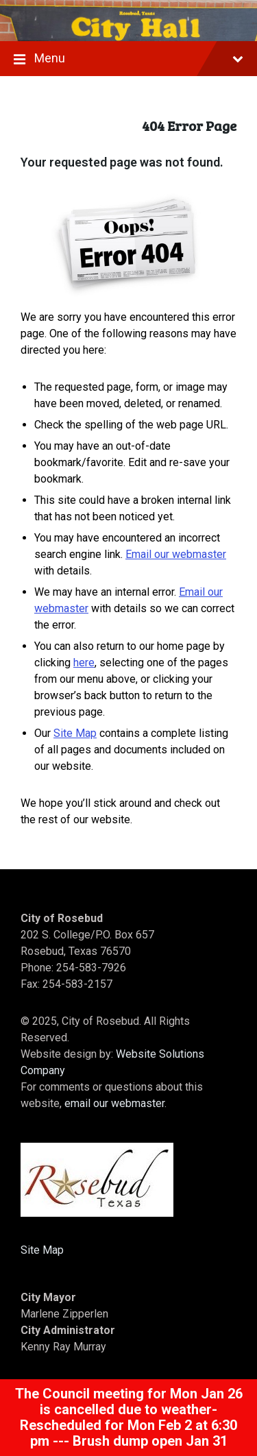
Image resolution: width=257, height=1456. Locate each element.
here (84, 662)
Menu (128, 60)
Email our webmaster (175, 554)
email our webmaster (114, 1103)
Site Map (75, 733)
